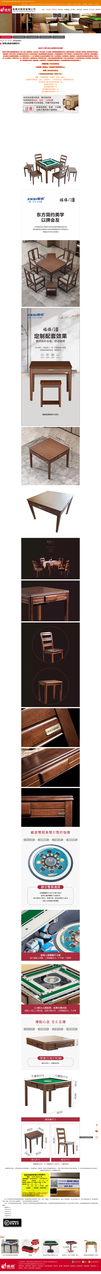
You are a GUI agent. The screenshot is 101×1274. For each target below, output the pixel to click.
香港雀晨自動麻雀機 (30, 1264)
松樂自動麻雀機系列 (32, 37)
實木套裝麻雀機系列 (19, 37)
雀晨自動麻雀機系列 (6, 37)
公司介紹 (48, 9)
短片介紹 (91, 9)
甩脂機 (30, 1254)
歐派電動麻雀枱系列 (59, 37)
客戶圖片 (73, 9)
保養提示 (98, 9)
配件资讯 (60, 9)
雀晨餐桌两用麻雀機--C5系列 (91, 1254)
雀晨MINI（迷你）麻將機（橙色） (70, 1254)
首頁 (43, 9)
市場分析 (85, 9)
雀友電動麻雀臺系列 (45, 37)
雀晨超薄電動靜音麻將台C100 (50, 1254)
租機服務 (66, 9)
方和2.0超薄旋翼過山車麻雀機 (10, 1254)
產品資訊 (54, 9)
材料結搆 (79, 9)
